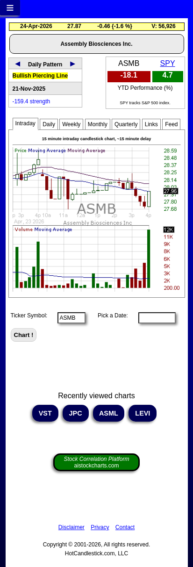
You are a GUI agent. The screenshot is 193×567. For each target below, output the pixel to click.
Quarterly (125, 124)
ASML (109, 413)
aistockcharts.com (96, 462)
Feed (171, 124)
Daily (49, 124)
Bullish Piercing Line (40, 75)
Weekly (71, 124)
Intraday (25, 123)
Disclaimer (71, 527)
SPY (167, 63)
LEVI (142, 413)
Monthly (97, 124)
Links (151, 124)
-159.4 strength (31, 101)
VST (45, 413)
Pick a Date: (110, 315)
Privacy (100, 527)
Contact (125, 527)
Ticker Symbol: (29, 315)
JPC (75, 413)
